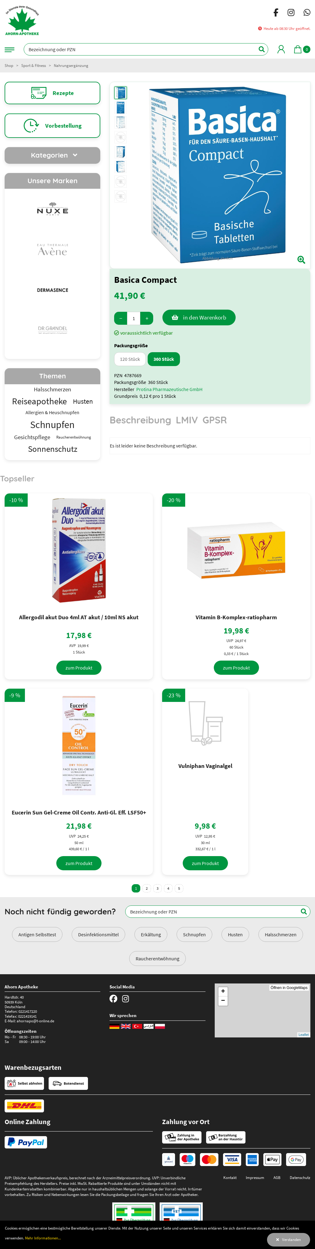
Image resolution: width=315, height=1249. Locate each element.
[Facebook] (275, 13)
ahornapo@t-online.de (35, 1020)
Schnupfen (194, 934)
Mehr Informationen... (43, 1237)
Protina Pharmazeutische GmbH (169, 389)
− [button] (223, 1001)
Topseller (17, 478)
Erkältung (151, 934)
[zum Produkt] (79, 668)
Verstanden (291, 1239)
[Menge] (133, 318)
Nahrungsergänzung (71, 65)
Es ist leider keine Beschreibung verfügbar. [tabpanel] (153, 446)
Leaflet (304, 1035)
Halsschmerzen (281, 934)
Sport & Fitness (33, 65)
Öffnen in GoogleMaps (289, 988)
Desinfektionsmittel (98, 934)
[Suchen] (258, 49)
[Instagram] (291, 13)
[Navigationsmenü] (9, 49)
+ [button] (223, 991)
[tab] (140, 422)
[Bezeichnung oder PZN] (146, 49)
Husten (235, 934)
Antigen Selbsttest (37, 934)
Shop (9, 65)
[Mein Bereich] (281, 49)
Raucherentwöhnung (157, 958)
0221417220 (27, 1011)
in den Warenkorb (204, 317)
